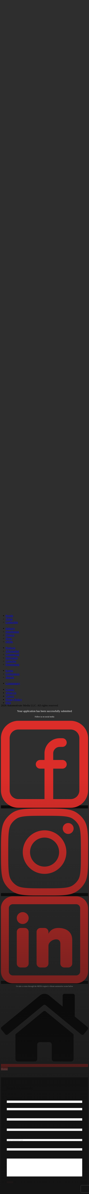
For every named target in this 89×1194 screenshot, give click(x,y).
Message (44, 1168)
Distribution (12, 631)
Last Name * (44, 1107)
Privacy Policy (14, 699)
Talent (9, 618)
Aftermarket (12, 651)
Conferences (12, 673)
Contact (10, 689)
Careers (10, 696)
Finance (10, 635)
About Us (11, 692)
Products (10, 647)
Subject (44, 1147)
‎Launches (11, 661)
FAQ (8, 702)
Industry (10, 628)
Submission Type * (44, 1138)
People (9, 615)
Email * (44, 1117)
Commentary (13, 683)
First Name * (44, 1100)
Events (9, 670)
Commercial (12, 654)
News (9, 638)
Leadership (12, 622)
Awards (10, 677)
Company (44, 1128)
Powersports (12, 664)
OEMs (9, 641)
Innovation (12, 657)
